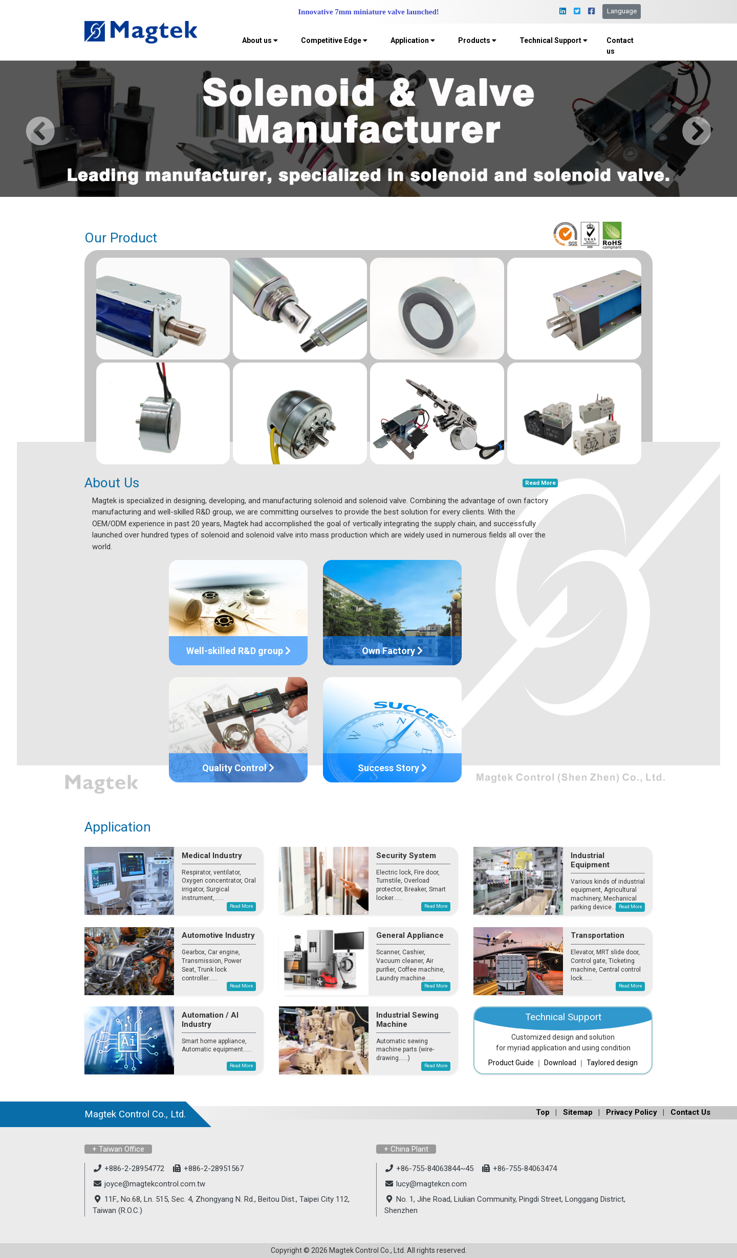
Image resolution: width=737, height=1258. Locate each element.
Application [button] (413, 40)
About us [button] (260, 40)
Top (543, 1112)
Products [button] (477, 40)
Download (560, 1063)
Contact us (620, 45)
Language (622, 11)
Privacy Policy (631, 1112)
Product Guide (511, 1063)
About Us (111, 482)
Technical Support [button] (553, 40)
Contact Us (690, 1112)
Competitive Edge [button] (334, 40)
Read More (540, 483)
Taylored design (612, 1063)
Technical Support (563, 1017)
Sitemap (578, 1112)
